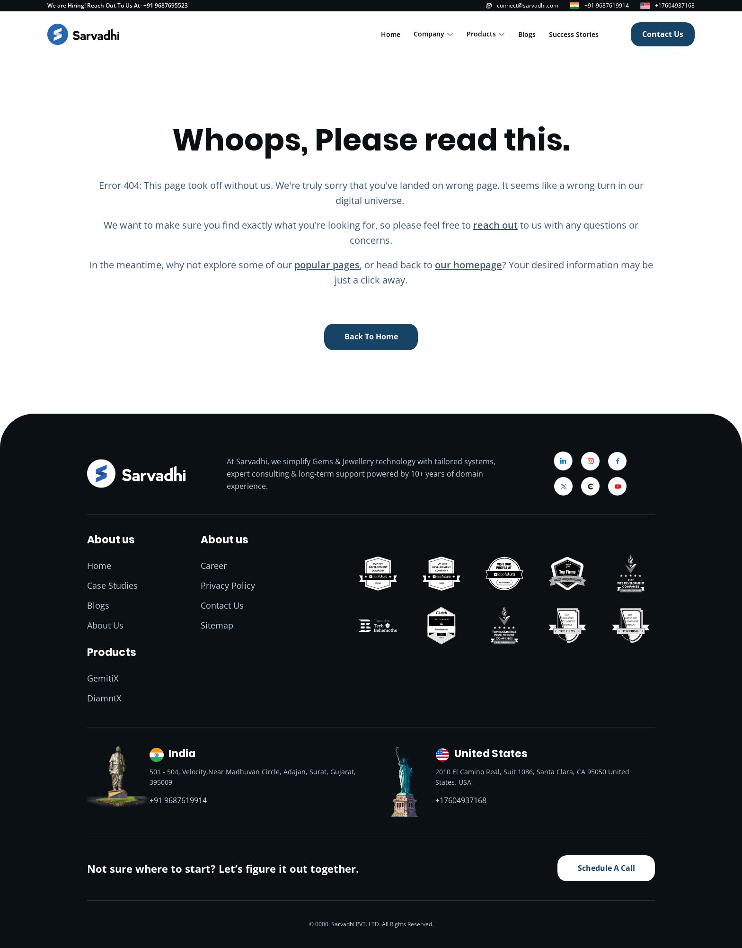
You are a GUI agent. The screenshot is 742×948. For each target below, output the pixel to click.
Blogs (527, 34)
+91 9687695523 (165, 5)
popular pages (327, 264)
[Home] (83, 34)
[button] (433, 34)
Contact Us (662, 34)
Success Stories (574, 34)
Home (390, 34)
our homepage (468, 264)
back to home (371, 336)
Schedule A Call (606, 868)
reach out (495, 225)
